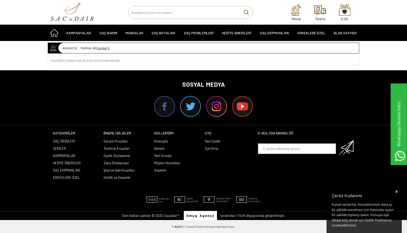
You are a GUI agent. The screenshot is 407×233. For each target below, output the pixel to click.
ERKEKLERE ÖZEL (311, 34)
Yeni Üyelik (212, 141)
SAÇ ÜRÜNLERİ (64, 141)
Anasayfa (161, 141)
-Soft (176, 226)
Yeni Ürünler (163, 156)
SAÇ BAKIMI (108, 34)
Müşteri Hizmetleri (167, 163)
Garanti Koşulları (116, 141)
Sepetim (160, 170)
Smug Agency (200, 216)
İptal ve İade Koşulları (119, 170)
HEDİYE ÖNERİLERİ (237, 34)
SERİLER (59, 148)
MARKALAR (134, 34)
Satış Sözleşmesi (116, 163)
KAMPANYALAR (78, 34)
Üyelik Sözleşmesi (117, 156)
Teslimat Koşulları (117, 148)
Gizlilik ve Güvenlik (117, 177)
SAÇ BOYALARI (163, 34)
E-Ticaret (188, 226)
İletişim (159, 148)
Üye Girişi (211, 148)
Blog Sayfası (345, 34)
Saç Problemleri (199, 34)
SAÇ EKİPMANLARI (274, 34)
